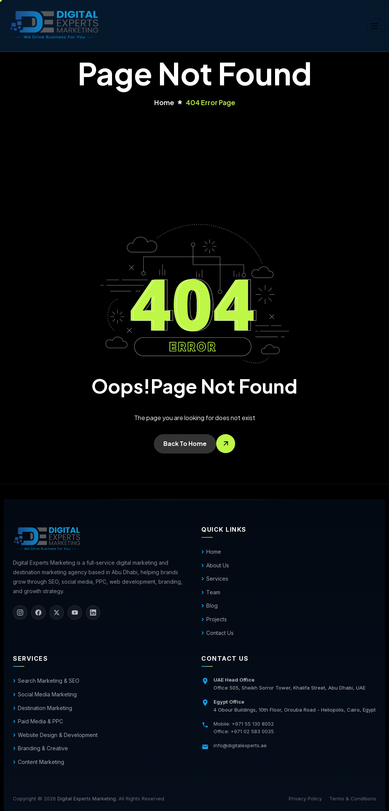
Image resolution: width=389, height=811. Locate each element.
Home (213, 551)
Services (217, 578)
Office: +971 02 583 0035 (243, 731)
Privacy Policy (305, 798)
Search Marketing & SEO (48, 680)
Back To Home (185, 443)
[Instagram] (20, 612)
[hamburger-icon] (374, 25)
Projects (216, 619)
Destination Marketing (45, 708)
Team (213, 592)
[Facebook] (38, 612)
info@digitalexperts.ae (240, 745)
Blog (212, 605)
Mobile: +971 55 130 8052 (243, 724)
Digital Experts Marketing (86, 798)
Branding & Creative (43, 748)
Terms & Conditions (352, 798)
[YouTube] (75, 612)
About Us (217, 565)
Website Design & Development (58, 735)
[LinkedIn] (93, 612)
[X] (56, 612)
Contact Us (220, 633)
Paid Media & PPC (40, 721)
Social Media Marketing (47, 694)
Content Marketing (41, 762)
